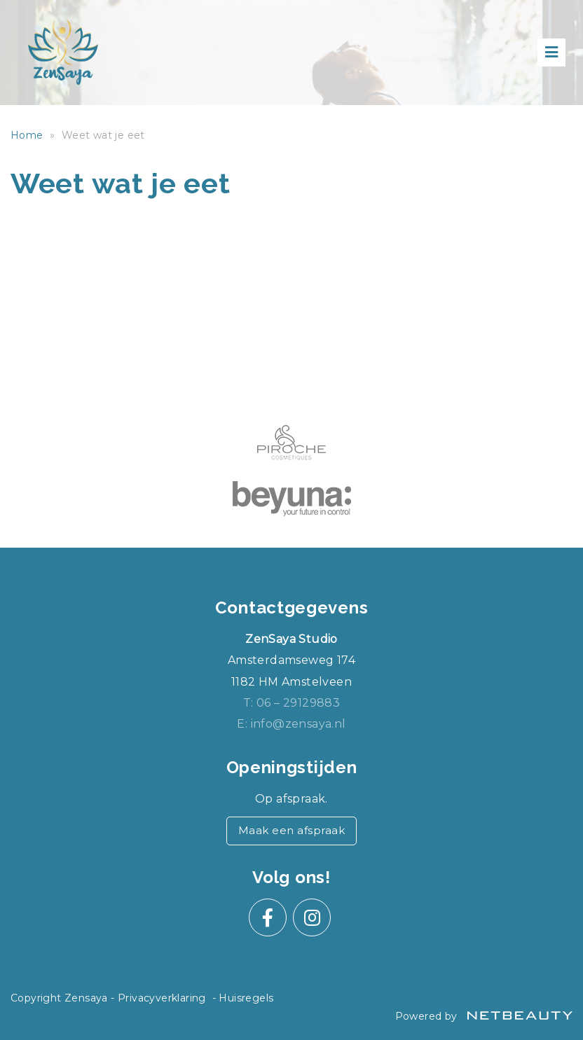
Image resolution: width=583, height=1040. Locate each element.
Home (27, 135)
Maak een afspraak (291, 830)
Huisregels (246, 998)
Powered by (483, 1016)
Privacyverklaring (162, 998)
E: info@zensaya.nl (291, 723)
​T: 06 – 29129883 (291, 702)
